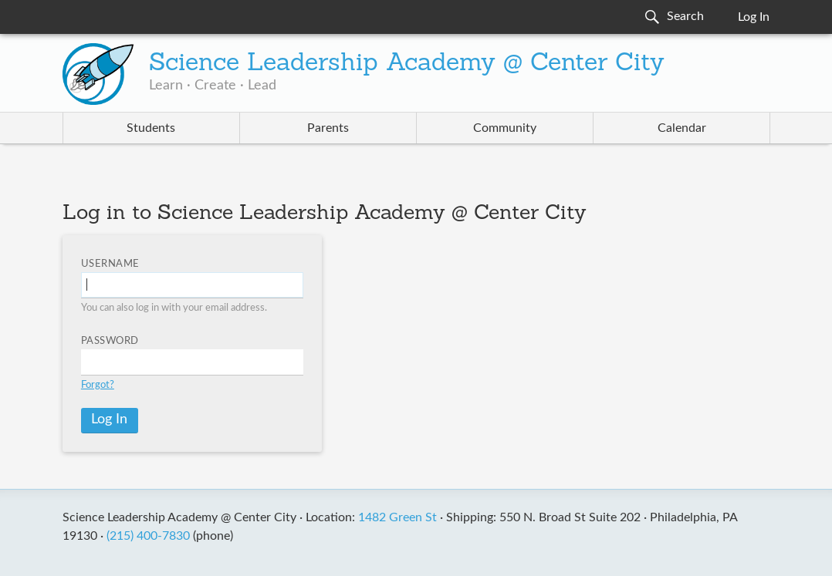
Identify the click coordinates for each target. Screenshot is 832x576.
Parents (328, 128)
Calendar (682, 128)
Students (151, 128)
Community (504, 128)
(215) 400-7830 (148, 536)
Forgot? (97, 385)
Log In (753, 17)
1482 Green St (397, 517)
